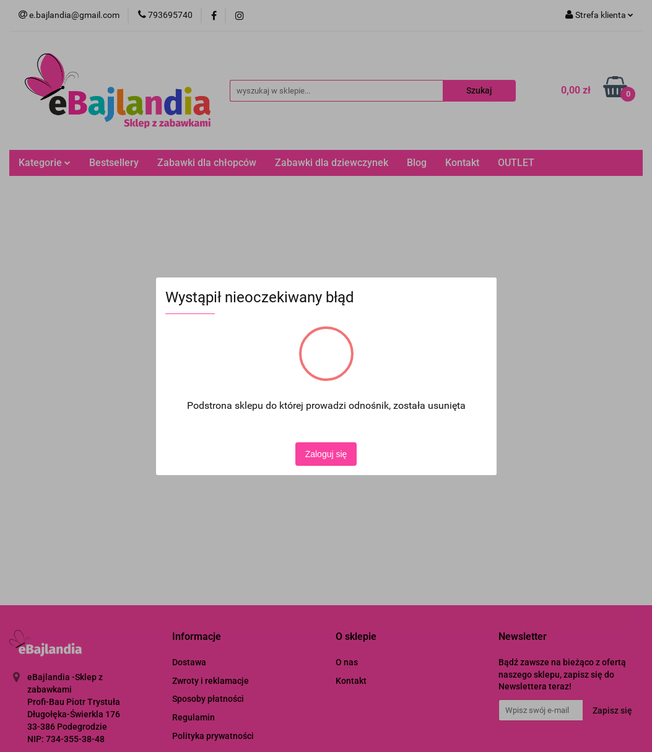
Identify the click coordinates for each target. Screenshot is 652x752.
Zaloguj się (326, 454)
